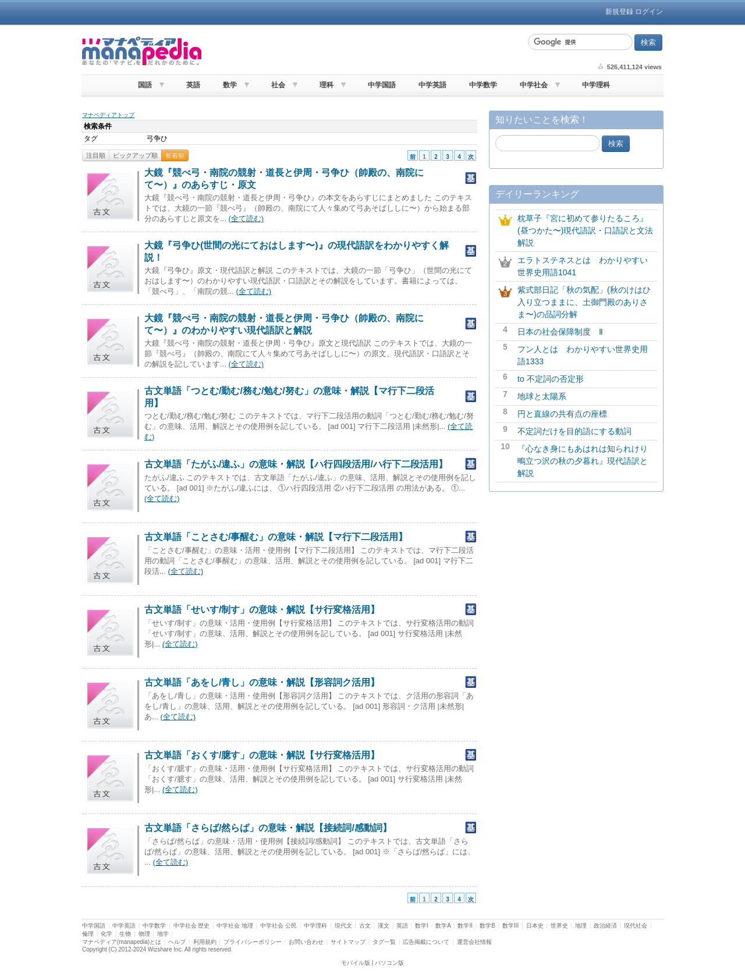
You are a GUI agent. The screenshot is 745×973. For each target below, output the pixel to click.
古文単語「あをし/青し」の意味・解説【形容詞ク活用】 (261, 682)
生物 (125, 934)
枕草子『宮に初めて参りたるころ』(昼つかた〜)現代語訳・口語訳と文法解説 (585, 230)
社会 (278, 85)
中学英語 (432, 85)
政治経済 (605, 925)
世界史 (559, 925)
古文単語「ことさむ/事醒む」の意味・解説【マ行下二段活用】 (275, 537)
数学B (487, 925)
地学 (163, 934)
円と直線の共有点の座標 (562, 413)
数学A (442, 925)
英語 (193, 85)
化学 (106, 934)
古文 (365, 925)
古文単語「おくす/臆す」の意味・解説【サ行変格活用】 (261, 755)
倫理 (88, 934)
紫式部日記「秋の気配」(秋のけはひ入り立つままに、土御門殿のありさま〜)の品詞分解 (584, 302)
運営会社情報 (474, 942)
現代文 (343, 925)
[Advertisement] (363, 51)
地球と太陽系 (541, 396)
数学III (510, 925)
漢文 (383, 925)
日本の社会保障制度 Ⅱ (560, 331)
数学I (421, 925)
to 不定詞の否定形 (550, 378)
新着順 (175, 155)
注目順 (95, 155)
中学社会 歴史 (191, 925)
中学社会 (534, 85)
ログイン (649, 12)
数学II (465, 925)
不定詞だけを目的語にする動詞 (574, 431)
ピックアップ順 (135, 155)
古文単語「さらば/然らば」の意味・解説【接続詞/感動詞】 (268, 828)
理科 (327, 85)
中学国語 (382, 85)
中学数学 (483, 85)
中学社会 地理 (235, 925)
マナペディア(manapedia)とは (121, 942)
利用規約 (205, 942)
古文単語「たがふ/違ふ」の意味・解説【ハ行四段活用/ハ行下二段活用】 (296, 464)
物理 (144, 934)
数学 (230, 85)
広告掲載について (426, 942)
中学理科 (596, 85)
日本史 (535, 925)
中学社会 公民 (278, 925)
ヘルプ (177, 942)
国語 (145, 85)
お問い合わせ (306, 942)
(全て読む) (246, 218)
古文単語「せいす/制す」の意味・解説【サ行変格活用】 (261, 610)
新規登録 (619, 12)
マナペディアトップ (108, 115)
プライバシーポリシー (253, 942)
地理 (581, 925)
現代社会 (635, 925)
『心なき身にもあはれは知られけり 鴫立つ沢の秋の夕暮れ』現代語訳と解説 (586, 461)
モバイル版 (355, 963)
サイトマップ (348, 942)
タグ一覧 (384, 942)
